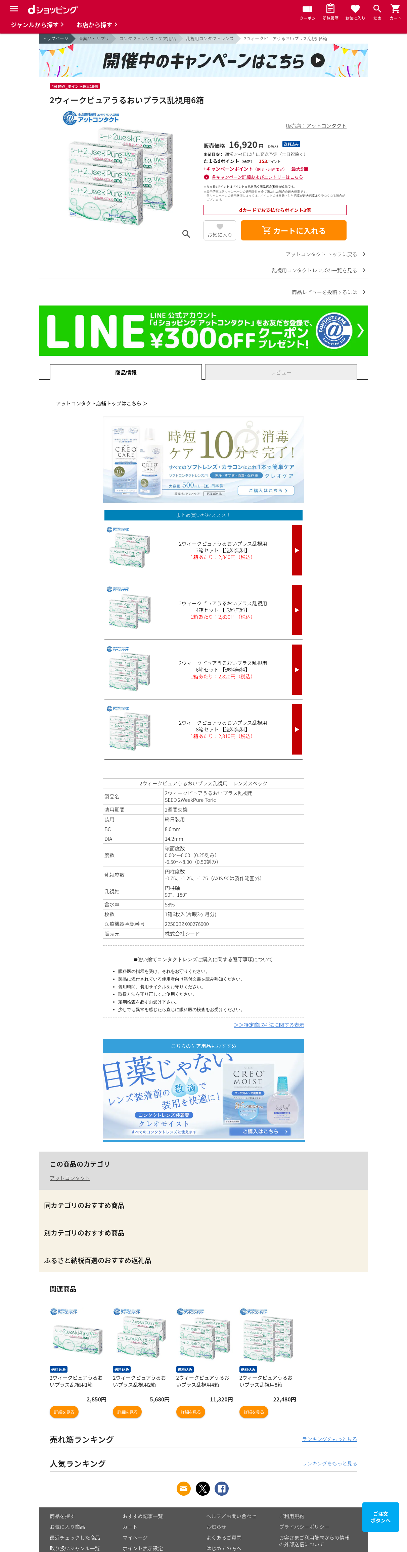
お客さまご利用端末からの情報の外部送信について (314, 1541)
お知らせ (216, 1526)
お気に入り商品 (67, 1526)
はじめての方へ (223, 1548)
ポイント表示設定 (143, 1548)
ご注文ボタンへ (381, 1517)
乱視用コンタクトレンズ (210, 38)
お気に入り (219, 234)
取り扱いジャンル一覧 (75, 1548)
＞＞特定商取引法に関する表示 (269, 1024)
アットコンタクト (70, 1177)
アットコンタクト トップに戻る (321, 254)
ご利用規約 (291, 1515)
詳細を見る (64, 1412)
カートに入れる (294, 230)
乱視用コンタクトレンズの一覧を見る (314, 270)
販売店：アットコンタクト (316, 125)
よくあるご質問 (223, 1537)
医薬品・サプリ (94, 38)
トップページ (55, 38)
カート (130, 1526)
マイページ (135, 1537)
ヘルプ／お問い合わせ (231, 1515)
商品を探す (62, 1515)
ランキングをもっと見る (329, 1438)
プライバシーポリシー (304, 1526)
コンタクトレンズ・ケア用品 (147, 38)
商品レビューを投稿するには (324, 291)
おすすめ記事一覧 (143, 1515)
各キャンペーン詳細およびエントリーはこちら (257, 177)
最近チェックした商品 (75, 1537)
